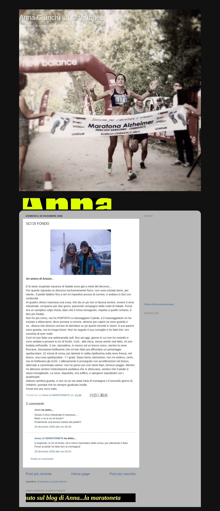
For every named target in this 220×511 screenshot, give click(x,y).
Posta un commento (42, 458)
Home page (80, 474)
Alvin (37, 409)
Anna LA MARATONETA (48, 438)
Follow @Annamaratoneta (159, 304)
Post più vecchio (122, 474)
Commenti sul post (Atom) (52, 481)
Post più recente (39, 474)
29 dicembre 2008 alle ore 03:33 (52, 451)
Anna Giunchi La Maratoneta (62, 17)
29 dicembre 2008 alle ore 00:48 (52, 426)
